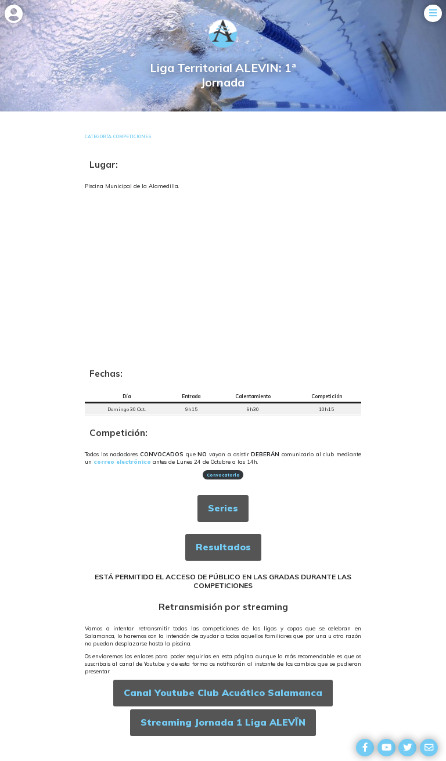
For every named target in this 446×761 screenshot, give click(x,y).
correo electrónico (122, 461)
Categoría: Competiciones (118, 136)
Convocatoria (223, 475)
